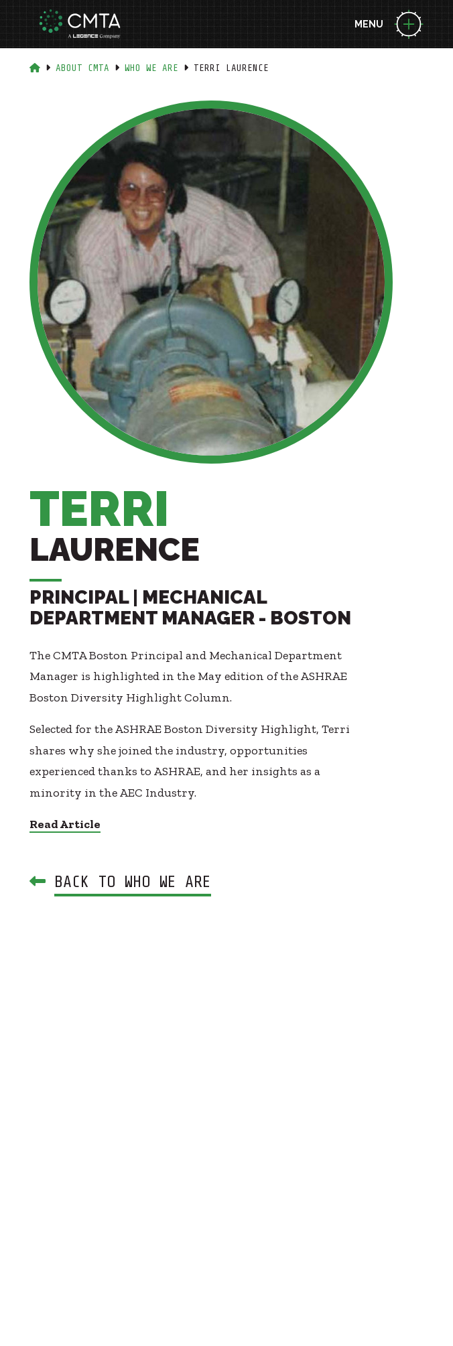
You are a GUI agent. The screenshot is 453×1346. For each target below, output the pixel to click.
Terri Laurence (231, 68)
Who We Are (151, 68)
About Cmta (82, 68)
